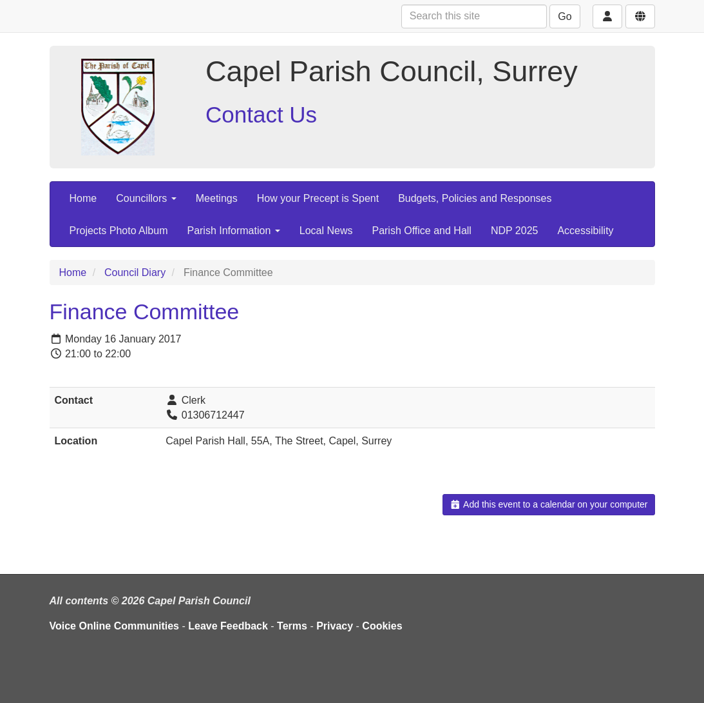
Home (83, 198)
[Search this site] (474, 16)
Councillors (146, 198)
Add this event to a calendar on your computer (548, 504)
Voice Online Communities (115, 625)
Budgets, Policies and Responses (474, 198)
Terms (292, 625)
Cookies (382, 625)
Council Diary (135, 272)
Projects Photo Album (119, 230)
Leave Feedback (228, 625)
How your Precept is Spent (318, 198)
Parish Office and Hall (421, 230)
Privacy (334, 625)
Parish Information (233, 230)
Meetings (217, 198)
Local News (326, 230)
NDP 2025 (514, 230)
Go (564, 16)
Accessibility (585, 230)
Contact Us (261, 114)
